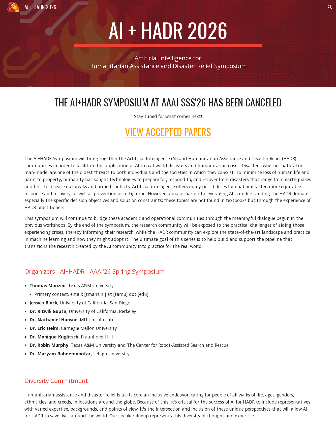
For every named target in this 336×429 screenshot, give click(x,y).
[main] (168, 32)
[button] (330, 7)
